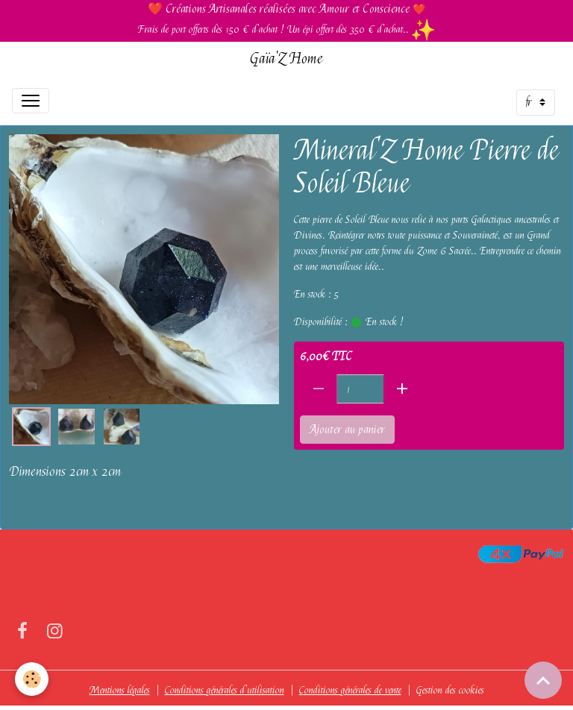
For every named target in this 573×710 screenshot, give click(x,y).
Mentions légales (120, 690)
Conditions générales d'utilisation (224, 690)
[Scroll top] (543, 680)
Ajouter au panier (347, 429)
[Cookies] (31, 679)
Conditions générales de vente (350, 690)
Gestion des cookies (450, 690)
